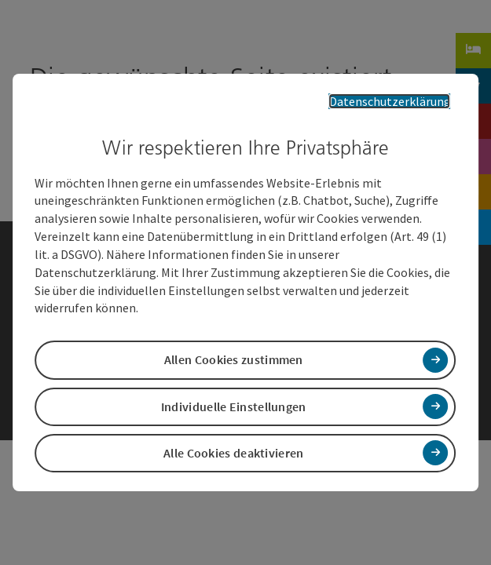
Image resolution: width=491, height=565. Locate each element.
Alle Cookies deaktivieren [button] (233, 452)
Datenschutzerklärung (401, 101)
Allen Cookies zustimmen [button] (233, 358)
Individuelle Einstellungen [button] (233, 405)
